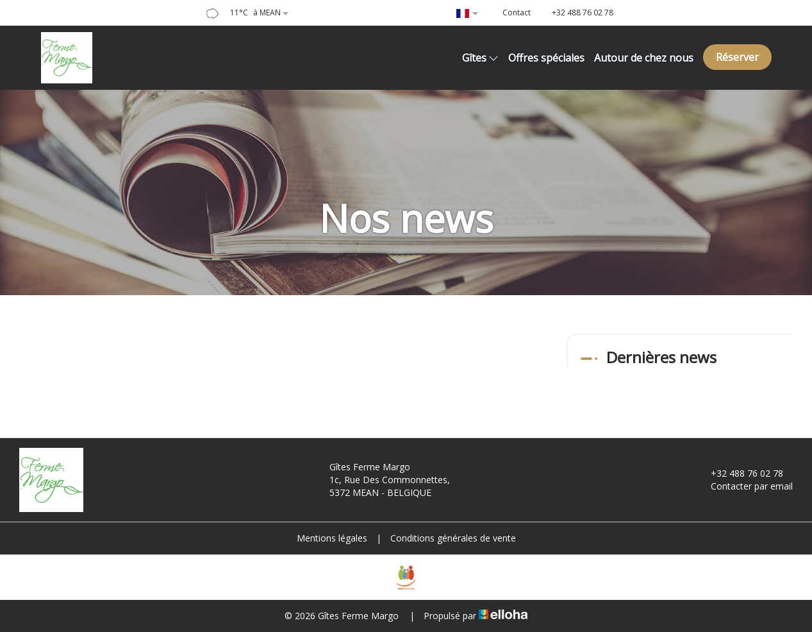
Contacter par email (744, 486)
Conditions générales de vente (453, 538)
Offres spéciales (546, 58)
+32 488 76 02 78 (739, 473)
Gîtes (480, 58)
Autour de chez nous (643, 58)
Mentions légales (332, 538)
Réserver (737, 57)
